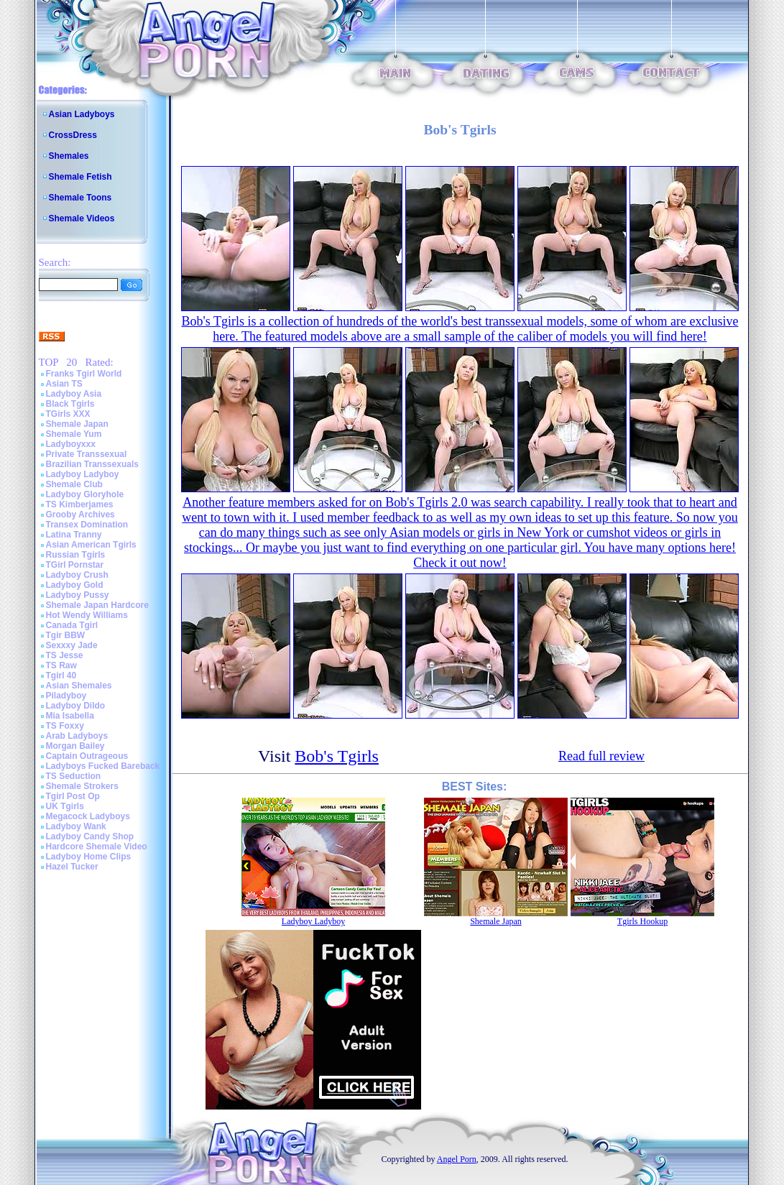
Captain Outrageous (87, 756)
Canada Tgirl (72, 625)
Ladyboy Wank (76, 826)
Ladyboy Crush (77, 575)
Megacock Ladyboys (88, 816)
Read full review (601, 756)
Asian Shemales (79, 686)
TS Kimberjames (80, 504)
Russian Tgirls (76, 555)
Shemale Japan (77, 424)
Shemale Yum (74, 434)
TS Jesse (64, 655)
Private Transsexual (86, 454)
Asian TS (64, 384)
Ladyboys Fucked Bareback (103, 766)
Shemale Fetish (80, 177)
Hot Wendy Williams (87, 615)
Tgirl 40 (61, 675)
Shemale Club (74, 484)
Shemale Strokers (82, 786)
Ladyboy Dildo (76, 706)
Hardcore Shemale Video (96, 847)
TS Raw (61, 665)
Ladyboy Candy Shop (90, 836)
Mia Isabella (70, 716)
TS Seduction (73, 776)
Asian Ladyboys (82, 114)
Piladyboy (66, 696)
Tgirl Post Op (73, 796)
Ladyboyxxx (71, 444)
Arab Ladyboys (77, 736)
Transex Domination (87, 525)
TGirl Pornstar (75, 565)
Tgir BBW (66, 635)
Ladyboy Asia (74, 394)
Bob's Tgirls (337, 756)
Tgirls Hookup (642, 921)
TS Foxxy (65, 726)
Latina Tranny (74, 535)
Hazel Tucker (72, 867)
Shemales (69, 156)
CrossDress (73, 135)
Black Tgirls (70, 404)
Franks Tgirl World (84, 374)
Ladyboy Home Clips (89, 857)
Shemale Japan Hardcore (97, 605)
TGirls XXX (68, 414)
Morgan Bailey (75, 746)
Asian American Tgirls (91, 545)
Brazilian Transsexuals (92, 464)
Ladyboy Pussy (77, 595)
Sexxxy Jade (72, 645)
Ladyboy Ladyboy (82, 474)
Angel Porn (456, 1159)
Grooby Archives (80, 514)
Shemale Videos (82, 218)
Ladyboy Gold (74, 585)
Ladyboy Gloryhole (85, 494)
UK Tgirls (65, 806)
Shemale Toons (80, 198)
